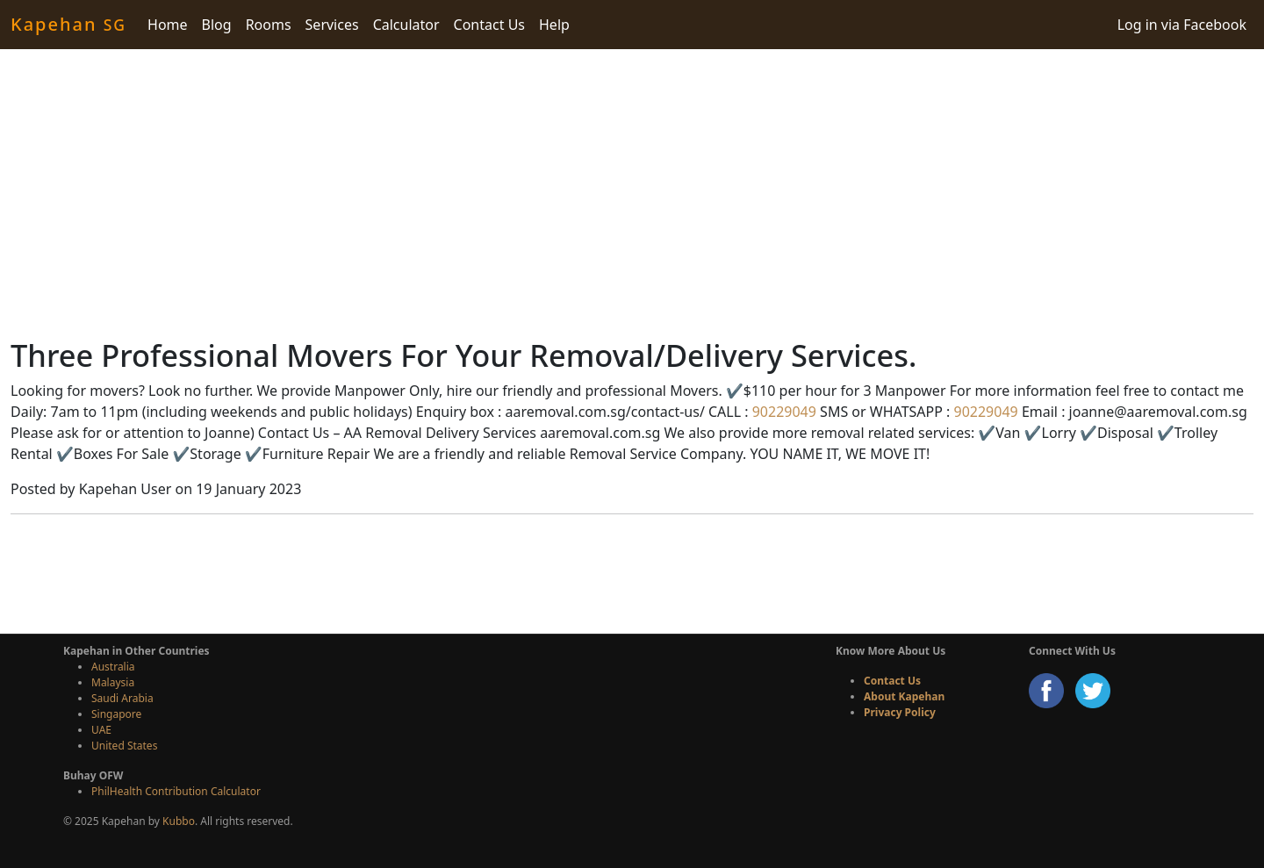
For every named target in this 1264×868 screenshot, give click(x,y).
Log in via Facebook (1181, 24)
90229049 (782, 411)
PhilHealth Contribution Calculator (176, 791)
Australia (113, 666)
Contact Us (489, 24)
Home (167, 24)
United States (124, 745)
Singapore (116, 714)
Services (332, 24)
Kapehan (68, 24)
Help (554, 24)
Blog (217, 24)
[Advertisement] (632, 193)
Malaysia (112, 682)
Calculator (406, 24)
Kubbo (178, 821)
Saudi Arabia (122, 698)
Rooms (268, 24)
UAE (101, 729)
